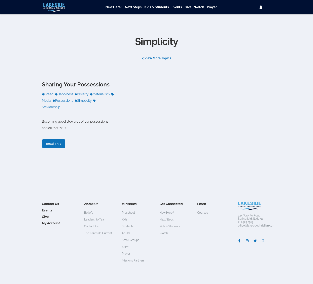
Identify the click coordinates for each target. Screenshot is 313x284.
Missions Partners (133, 260)
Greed (48, 94)
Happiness (64, 94)
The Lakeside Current (98, 233)
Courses (202, 212)
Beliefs (88, 212)
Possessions (63, 101)
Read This (53, 144)
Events (176, 7)
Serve (125, 246)
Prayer (212, 7)
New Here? (114, 7)
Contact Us (50, 204)
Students (127, 226)
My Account (51, 223)
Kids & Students (156, 7)
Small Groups (130, 240)
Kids (124, 219)
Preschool (128, 212)
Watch (199, 7)
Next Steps (133, 7)
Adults (126, 233)
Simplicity (83, 101)
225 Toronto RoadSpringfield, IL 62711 (250, 217)
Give (188, 7)
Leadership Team (95, 219)
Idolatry (81, 94)
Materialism (100, 94)
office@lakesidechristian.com (256, 225)
